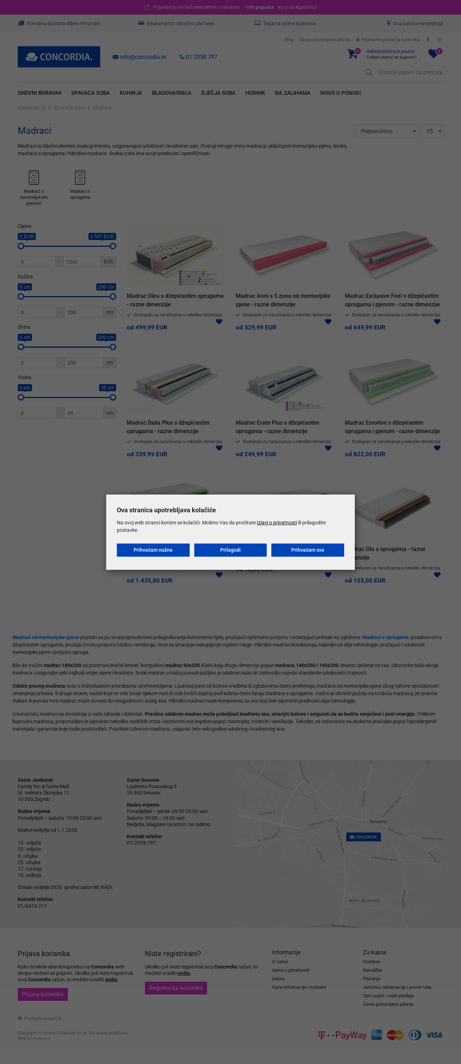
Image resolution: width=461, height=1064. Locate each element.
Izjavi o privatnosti (277, 522)
